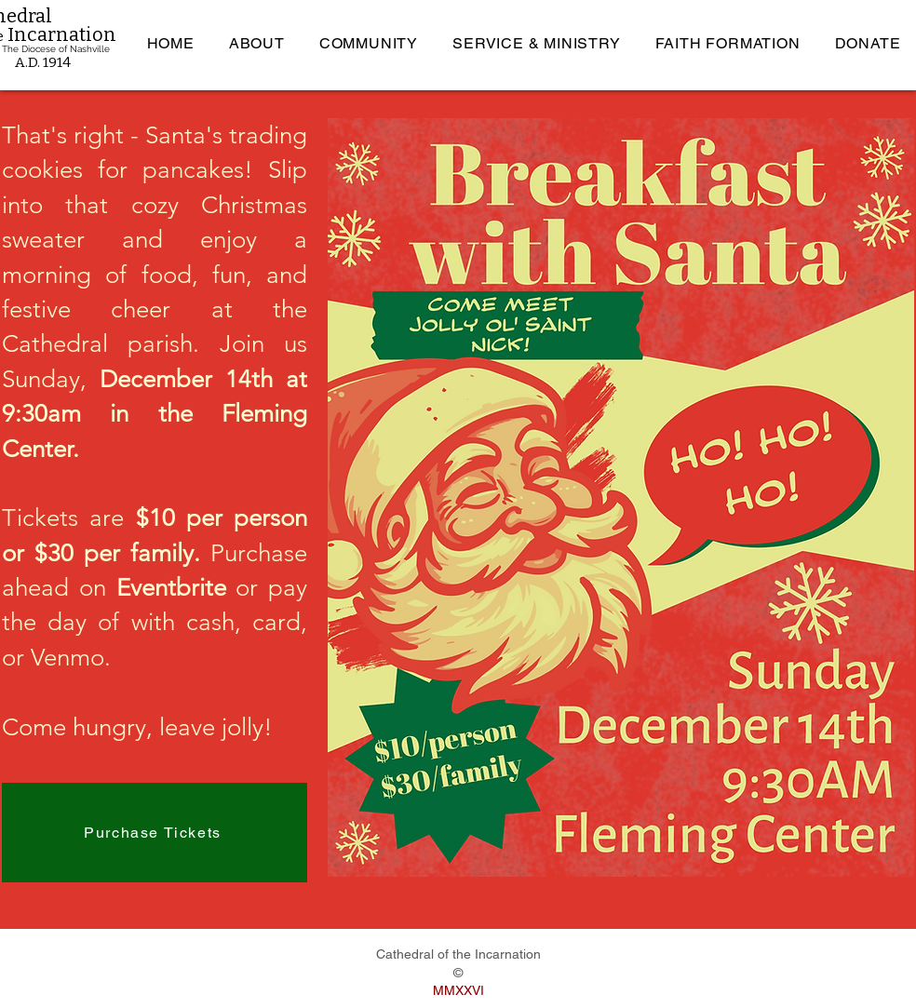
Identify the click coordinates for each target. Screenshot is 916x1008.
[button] (256, 43)
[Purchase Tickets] (154, 832)
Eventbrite (171, 587)
